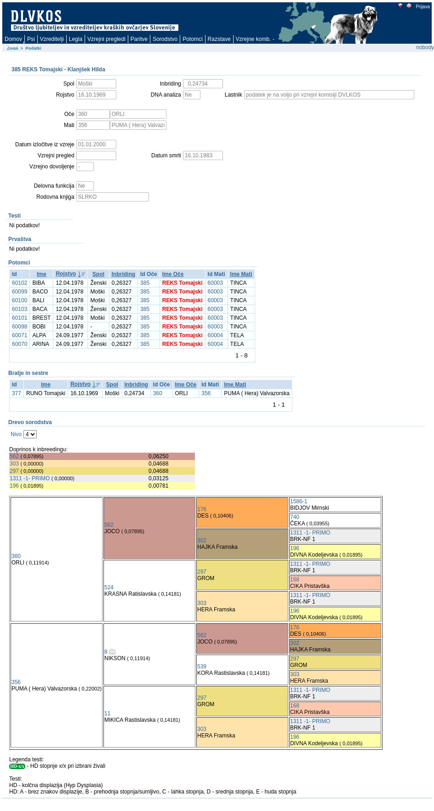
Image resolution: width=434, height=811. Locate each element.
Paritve (139, 39)
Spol (98, 274)
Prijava (422, 6)
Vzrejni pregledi (106, 39)
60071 (19, 335)
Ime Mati (241, 274)
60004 (215, 335)
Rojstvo (66, 273)
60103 (19, 309)
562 (14, 456)
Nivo (16, 434)
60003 (215, 283)
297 (14, 471)
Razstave (219, 39)
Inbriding (123, 274)
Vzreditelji (52, 39)
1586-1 (298, 501)
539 (201, 666)
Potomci (192, 39)
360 (157, 393)
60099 (19, 291)
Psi (31, 39)
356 (206, 393)
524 (109, 587)
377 (16, 393)
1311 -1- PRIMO (30, 478)
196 (14, 486)
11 (107, 713)
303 (14, 463)
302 (201, 540)
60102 (19, 283)
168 (294, 579)
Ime (41, 274)
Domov (13, 39)
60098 (19, 326)
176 (201, 509)
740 (294, 517)
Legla (75, 39)
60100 (19, 300)
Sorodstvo (165, 39)
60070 (19, 344)
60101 (19, 318)
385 (144, 283)
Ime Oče (173, 274)
